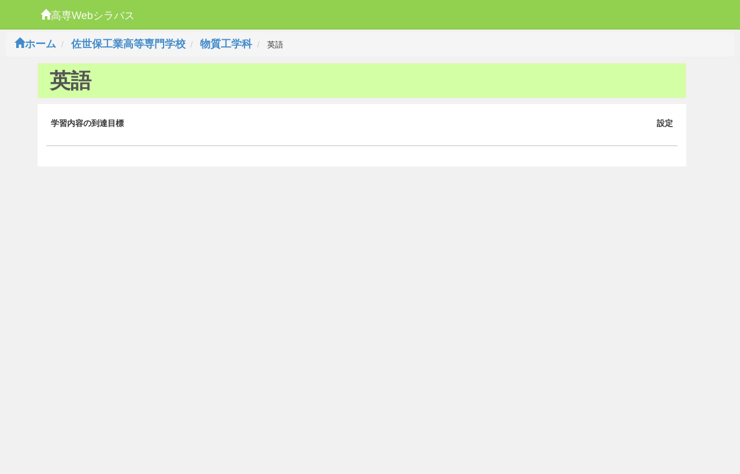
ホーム (35, 44)
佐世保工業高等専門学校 (128, 44)
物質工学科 (226, 44)
